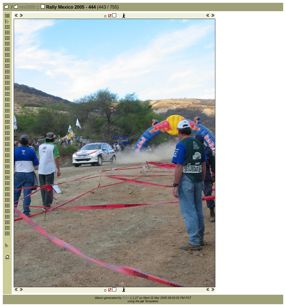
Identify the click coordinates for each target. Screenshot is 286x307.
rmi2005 (24, 7)
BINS (125, 297)
